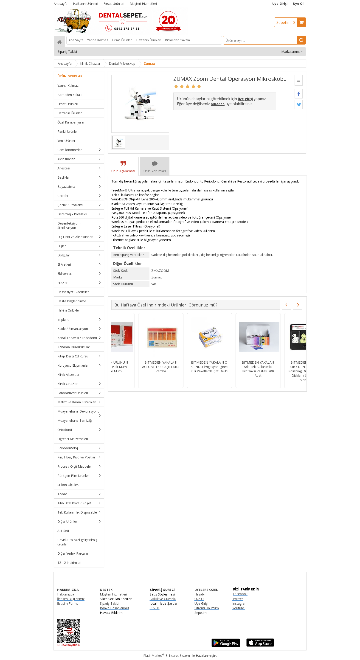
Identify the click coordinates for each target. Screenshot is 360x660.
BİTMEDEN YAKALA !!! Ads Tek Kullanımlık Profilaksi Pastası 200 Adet (182, 369)
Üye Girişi (279, 3)
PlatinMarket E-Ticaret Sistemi (167, 655)
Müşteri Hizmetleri (113, 594)
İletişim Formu (68, 603)
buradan (218, 104)
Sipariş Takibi (109, 603)
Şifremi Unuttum (206, 608)
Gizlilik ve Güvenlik (163, 599)
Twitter (237, 599)
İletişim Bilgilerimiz (70, 599)
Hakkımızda (65, 594)
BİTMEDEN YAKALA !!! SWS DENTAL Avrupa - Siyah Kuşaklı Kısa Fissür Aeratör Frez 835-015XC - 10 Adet (280, 371)
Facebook (240, 594)
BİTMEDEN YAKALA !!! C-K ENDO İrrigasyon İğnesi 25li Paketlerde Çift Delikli (134, 366)
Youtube (238, 608)
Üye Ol (298, 3)
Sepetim (286, 22)
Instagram (240, 603)
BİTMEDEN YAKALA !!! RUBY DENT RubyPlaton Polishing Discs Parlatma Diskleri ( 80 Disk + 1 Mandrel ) (231, 371)
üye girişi (245, 99)
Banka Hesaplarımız (114, 608)
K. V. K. (155, 608)
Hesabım (201, 594)
